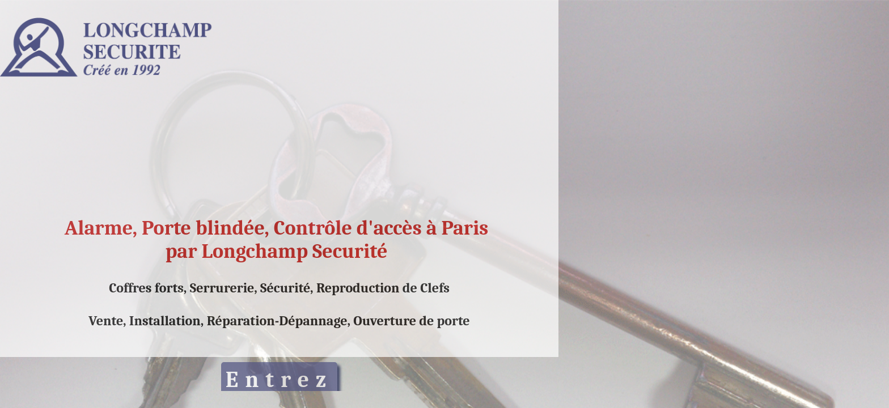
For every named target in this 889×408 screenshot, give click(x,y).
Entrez (279, 380)
